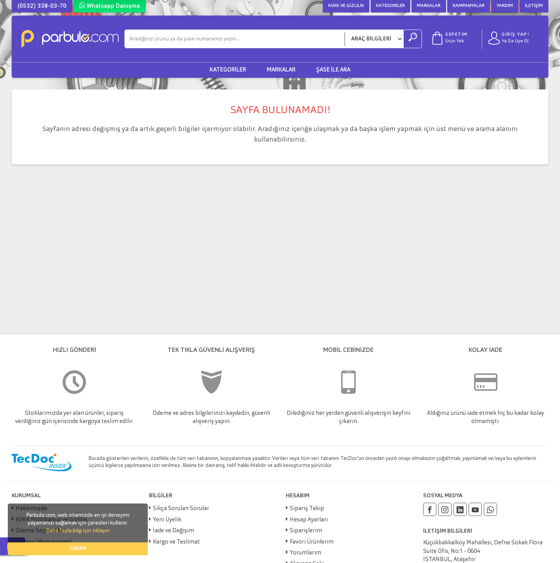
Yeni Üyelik (167, 520)
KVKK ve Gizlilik (346, 5)
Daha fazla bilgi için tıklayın (78, 530)
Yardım (505, 5)
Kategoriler (390, 5)
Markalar (429, 5)
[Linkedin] (460, 509)
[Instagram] (445, 509)
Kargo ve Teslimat (176, 542)
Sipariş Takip (307, 509)
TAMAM (77, 548)
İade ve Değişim (173, 531)
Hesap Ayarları (309, 520)
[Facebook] (429, 509)
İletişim (534, 5)
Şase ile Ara (333, 70)
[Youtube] (475, 509)
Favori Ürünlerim (312, 542)
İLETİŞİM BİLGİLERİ (447, 531)
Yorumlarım (305, 553)
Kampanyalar (469, 5)
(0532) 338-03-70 (42, 5)
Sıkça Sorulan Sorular (181, 509)
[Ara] (235, 39)
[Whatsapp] (490, 509)
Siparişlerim (306, 531)
